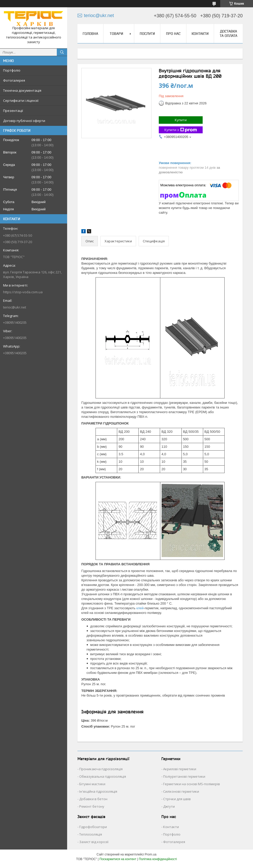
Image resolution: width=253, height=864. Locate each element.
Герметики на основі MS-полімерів (191, 784)
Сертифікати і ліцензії (20, 100)
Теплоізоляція (90, 834)
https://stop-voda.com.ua (23, 292)
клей (140, 608)
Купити (181, 120)
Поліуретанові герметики (184, 776)
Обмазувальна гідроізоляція (102, 776)
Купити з (180, 129)
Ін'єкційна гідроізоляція (98, 791)
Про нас (173, 34)
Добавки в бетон (93, 799)
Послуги (147, 34)
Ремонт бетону (91, 806)
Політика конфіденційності (158, 859)
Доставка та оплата (228, 33)
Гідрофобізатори (93, 826)
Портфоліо (11, 70)
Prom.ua (150, 854)
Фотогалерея (14, 80)
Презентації (13, 110)
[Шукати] (62, 52)
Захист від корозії (93, 841)
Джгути (169, 806)
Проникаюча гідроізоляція (101, 769)
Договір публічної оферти (24, 120)
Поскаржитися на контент (117, 859)
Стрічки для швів (177, 799)
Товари (116, 34)
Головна (90, 34)
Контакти (200, 34)
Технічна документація (22, 90)
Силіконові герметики (181, 791)
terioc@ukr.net (14, 307)
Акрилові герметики (179, 769)
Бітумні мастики (92, 784)
